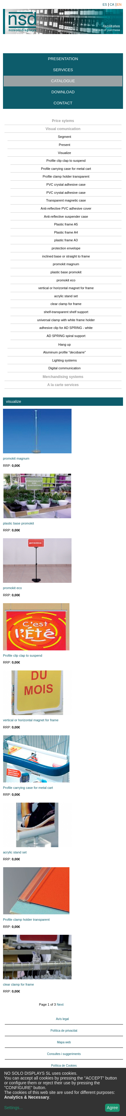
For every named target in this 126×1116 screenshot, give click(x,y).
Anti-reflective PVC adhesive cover (66, 208)
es (105, 4)
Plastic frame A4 (66, 232)
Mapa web (64, 1042)
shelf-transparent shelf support (66, 312)
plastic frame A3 (66, 240)
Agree (112, 1107)
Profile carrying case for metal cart (66, 168)
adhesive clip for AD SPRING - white (66, 328)
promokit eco (66, 280)
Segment (64, 136)
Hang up (64, 344)
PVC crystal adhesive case (66, 184)
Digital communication (64, 368)
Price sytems (63, 121)
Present (64, 145)
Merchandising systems (62, 377)
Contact (63, 103)
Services (63, 70)
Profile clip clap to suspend (66, 160)
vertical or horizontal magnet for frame (66, 288)
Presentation (63, 59)
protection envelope (65, 248)
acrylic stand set (66, 296)
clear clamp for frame (66, 304)
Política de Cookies (64, 1065)
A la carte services (63, 385)
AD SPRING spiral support (66, 336)
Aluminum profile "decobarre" (64, 352)
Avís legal (62, 1019)
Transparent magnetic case (66, 200)
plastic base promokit (66, 272)
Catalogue (63, 81)
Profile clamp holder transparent (66, 176)
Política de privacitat (64, 1030)
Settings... (13, 1108)
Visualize (64, 153)
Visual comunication (62, 129)
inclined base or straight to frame (66, 256)
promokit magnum (66, 264)
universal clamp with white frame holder (66, 320)
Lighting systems (64, 360)
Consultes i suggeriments (64, 1054)
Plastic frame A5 (66, 224)
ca (112, 4)
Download (63, 92)
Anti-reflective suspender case (66, 216)
